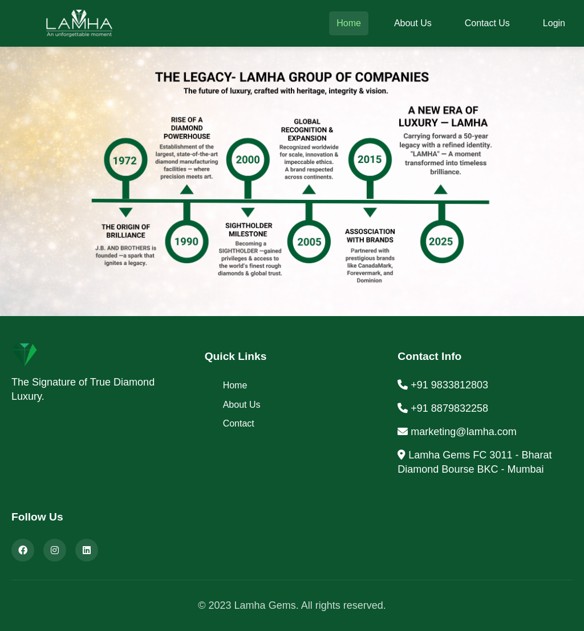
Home (348, 23)
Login (554, 23)
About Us (413, 23)
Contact (238, 423)
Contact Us (487, 23)
